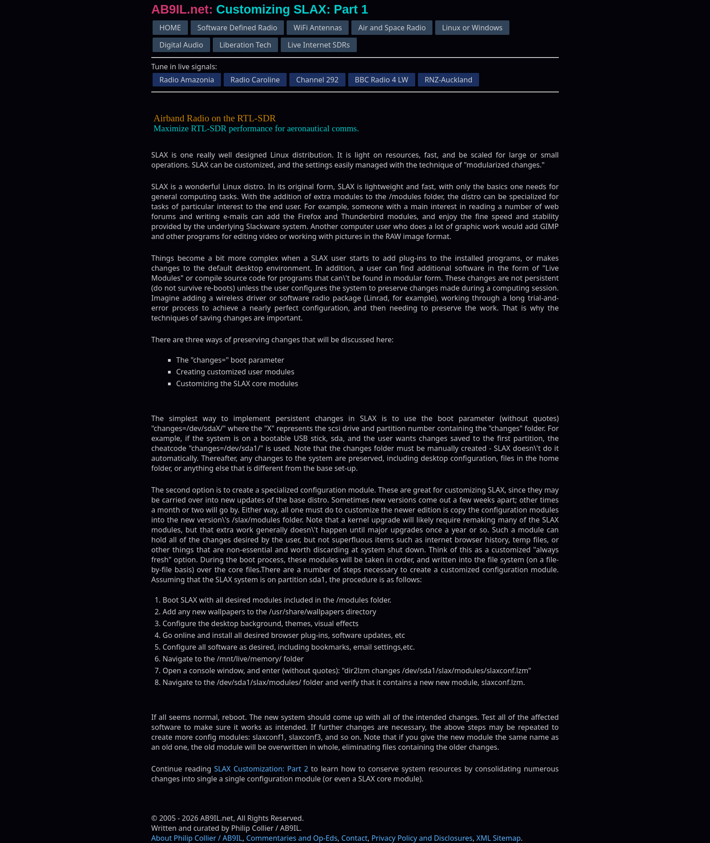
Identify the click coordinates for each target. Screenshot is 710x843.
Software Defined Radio (237, 28)
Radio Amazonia (186, 80)
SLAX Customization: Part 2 (261, 769)
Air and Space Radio (392, 28)
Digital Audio (181, 45)
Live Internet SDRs (319, 45)
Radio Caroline (255, 80)
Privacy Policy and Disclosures (422, 838)
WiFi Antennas (317, 28)
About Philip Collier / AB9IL (196, 838)
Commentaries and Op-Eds (292, 838)
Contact (354, 838)
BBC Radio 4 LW (381, 80)
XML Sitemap (498, 838)
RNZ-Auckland (449, 80)
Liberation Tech (246, 45)
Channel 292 (317, 80)
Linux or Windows (472, 28)
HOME (170, 28)
